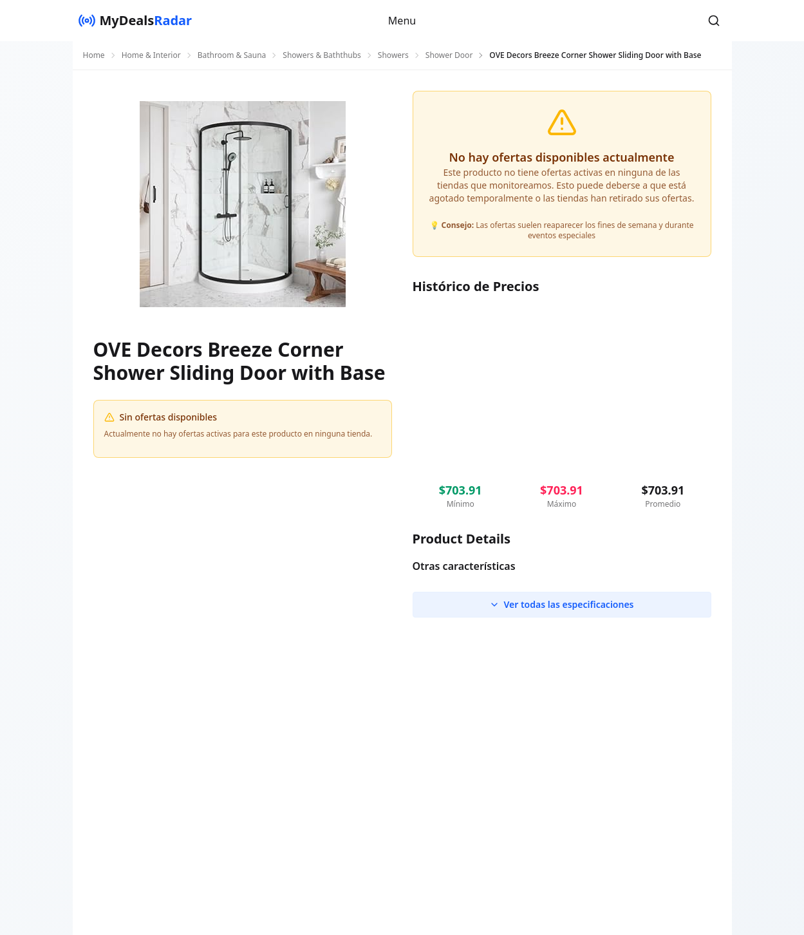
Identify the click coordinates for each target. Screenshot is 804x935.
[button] (714, 20)
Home (94, 55)
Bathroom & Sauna (232, 55)
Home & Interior (151, 55)
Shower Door (449, 55)
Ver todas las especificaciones (561, 604)
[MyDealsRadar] (135, 21)
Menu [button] (402, 21)
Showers (393, 55)
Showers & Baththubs (322, 55)
